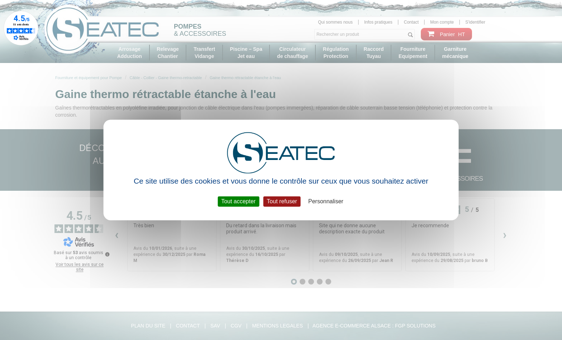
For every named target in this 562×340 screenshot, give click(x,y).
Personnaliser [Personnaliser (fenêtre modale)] (325, 201)
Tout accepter (238, 201)
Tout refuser (282, 201)
